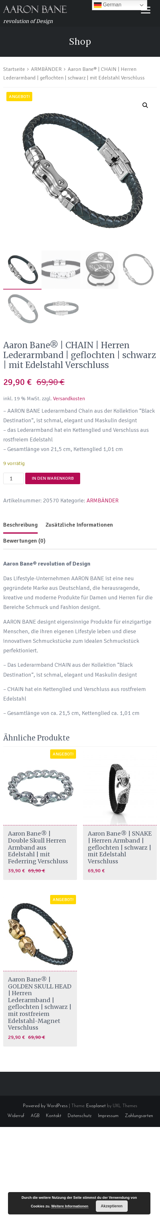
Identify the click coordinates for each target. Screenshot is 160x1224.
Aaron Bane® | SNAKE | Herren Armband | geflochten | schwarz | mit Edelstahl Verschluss (120, 847)
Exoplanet (96, 1106)
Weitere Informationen (69, 1206)
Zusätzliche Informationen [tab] (79, 524)
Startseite (14, 69)
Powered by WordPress (45, 1106)
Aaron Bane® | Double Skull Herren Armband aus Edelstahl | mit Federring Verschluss (38, 847)
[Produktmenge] (13, 478)
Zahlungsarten (139, 1116)
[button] (145, 105)
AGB (35, 1116)
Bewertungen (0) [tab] (24, 540)
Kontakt (53, 1116)
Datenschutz (80, 1116)
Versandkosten (69, 398)
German (107, 5)
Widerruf (15, 1116)
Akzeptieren (112, 1206)
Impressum (108, 1116)
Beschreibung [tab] (20, 524)
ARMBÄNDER (46, 69)
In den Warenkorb (53, 478)
